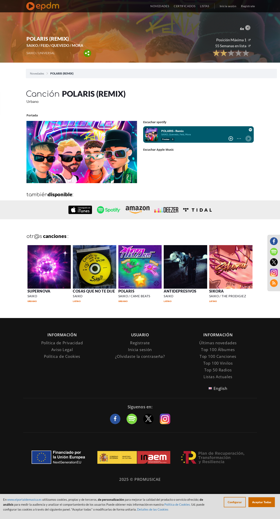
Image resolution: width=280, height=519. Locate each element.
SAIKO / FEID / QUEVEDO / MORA (54, 45)
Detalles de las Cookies (152, 509)
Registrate (140, 343)
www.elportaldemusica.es (24, 499)
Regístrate (248, 6)
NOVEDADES (159, 6)
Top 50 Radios (218, 370)
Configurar (235, 502)
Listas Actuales (217, 376)
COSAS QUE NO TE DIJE (94, 291)
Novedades (37, 73)
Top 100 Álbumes (218, 349)
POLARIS (126, 291)
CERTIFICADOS (184, 6)
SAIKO (32, 296)
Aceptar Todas (261, 502)
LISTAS (204, 6)
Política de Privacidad (62, 343)
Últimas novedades (218, 343)
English (220, 388)
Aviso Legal (62, 349)
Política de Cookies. (177, 504)
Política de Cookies (62, 356)
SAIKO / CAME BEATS (134, 296)
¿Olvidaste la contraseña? (140, 356)
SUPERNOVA (38, 291)
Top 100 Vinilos (218, 363)
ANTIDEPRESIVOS (180, 291)
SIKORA (216, 291)
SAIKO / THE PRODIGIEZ (227, 296)
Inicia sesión (228, 6)
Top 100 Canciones (218, 356)
